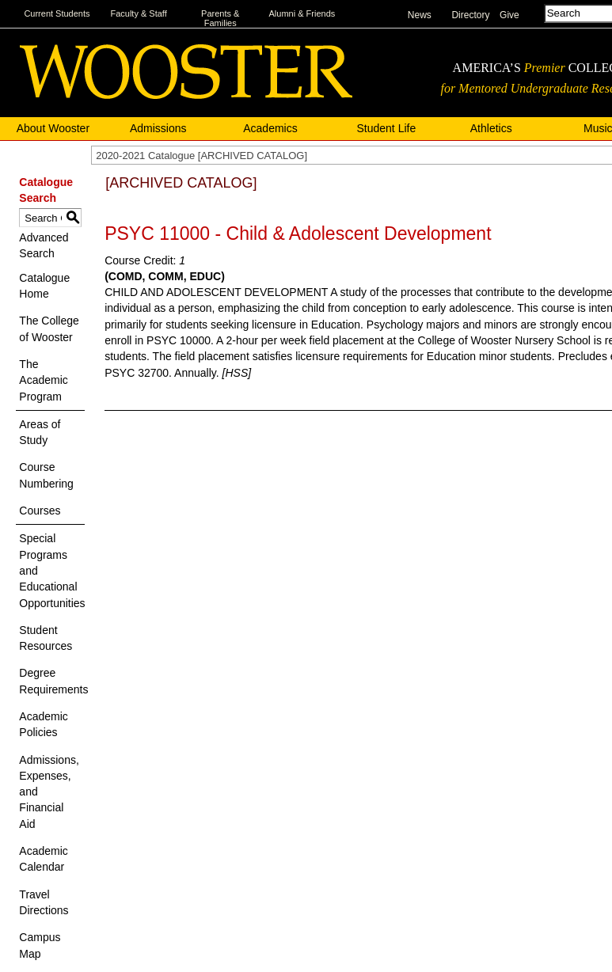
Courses (39, 510)
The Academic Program (43, 380)
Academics (270, 128)
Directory (470, 15)
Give (509, 15)
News (419, 15)
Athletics (491, 128)
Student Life (386, 128)
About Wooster (53, 128)
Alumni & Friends (302, 13)
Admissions (158, 128)
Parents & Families (220, 18)
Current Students (56, 13)
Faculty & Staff (138, 13)
